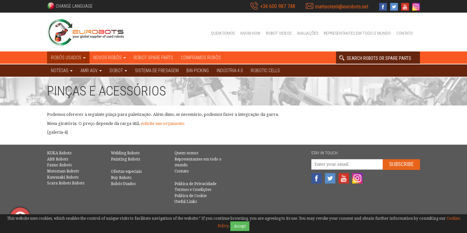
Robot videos (279, 33)
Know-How (250, 33)
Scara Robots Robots (65, 183)
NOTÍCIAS (62, 70)
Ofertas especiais (126, 171)
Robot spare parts (153, 57)
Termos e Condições (192, 189)
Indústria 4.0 (230, 70)
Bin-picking (197, 70)
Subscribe (401, 164)
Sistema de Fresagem (157, 70)
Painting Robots (125, 159)
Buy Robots (121, 177)
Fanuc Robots (59, 165)
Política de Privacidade (195, 184)
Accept (240, 226)
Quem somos (223, 33)
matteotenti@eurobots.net (341, 7)
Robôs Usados (123, 184)
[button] (70, 6)
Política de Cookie (190, 196)
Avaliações (307, 33)
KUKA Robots (59, 153)
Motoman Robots (63, 171)
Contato (404, 33)
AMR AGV (91, 70)
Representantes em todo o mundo (357, 33)
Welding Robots (125, 153)
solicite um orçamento (163, 123)
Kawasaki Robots (62, 177)
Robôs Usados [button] (68, 57)
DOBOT (118, 70)
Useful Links (185, 201)
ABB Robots (57, 159)
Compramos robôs (201, 57)
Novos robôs (109, 57)
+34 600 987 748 (277, 6)
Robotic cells (265, 70)
